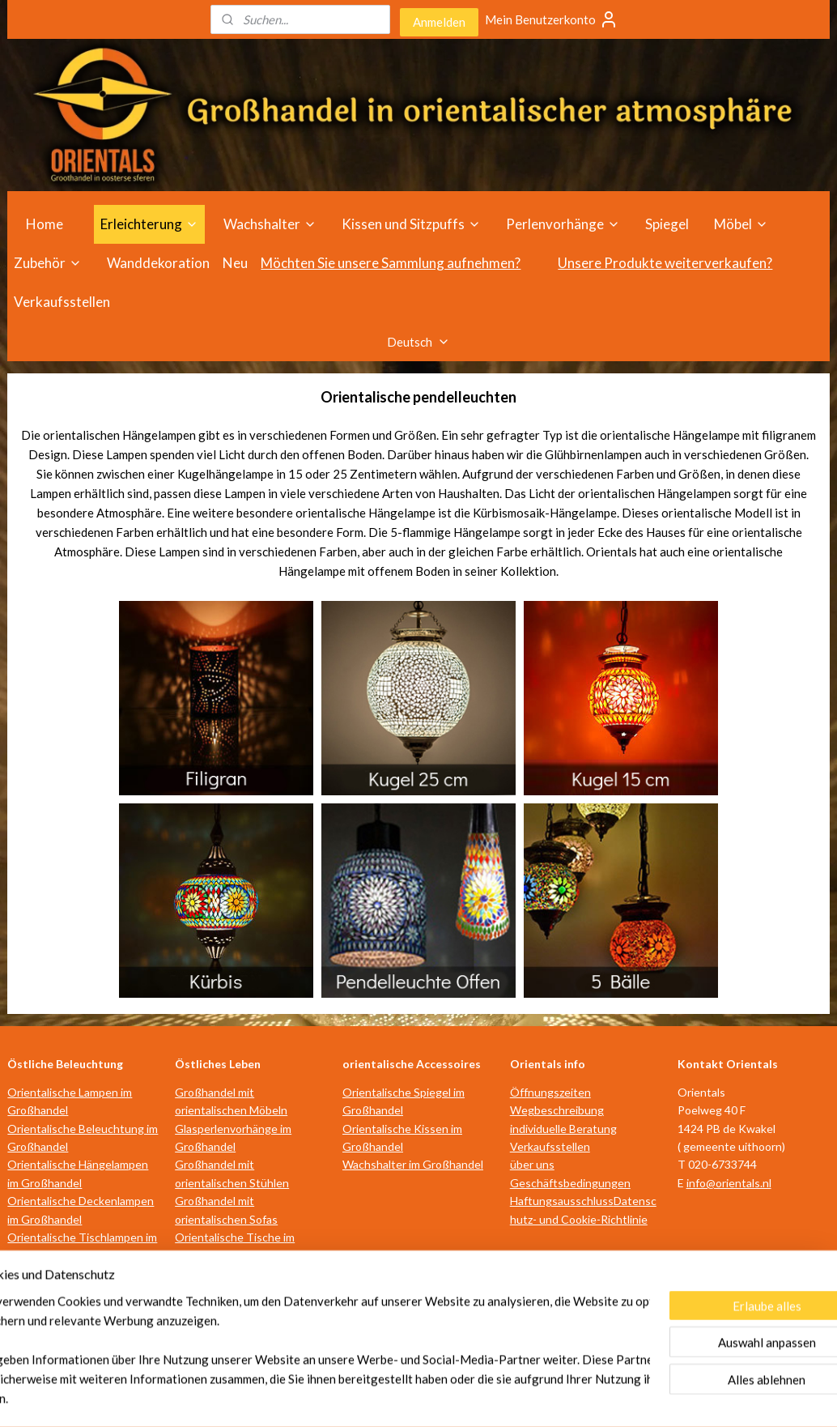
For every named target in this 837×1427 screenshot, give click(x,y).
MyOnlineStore (570, 1397)
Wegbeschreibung (557, 1110)
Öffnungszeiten (550, 1092)
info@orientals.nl (728, 1183)
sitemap (351, 1397)
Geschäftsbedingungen (570, 1183)
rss (380, 1397)
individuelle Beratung (563, 1128)
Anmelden (439, 22)
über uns (532, 1164)
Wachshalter (270, 223)
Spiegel (667, 223)
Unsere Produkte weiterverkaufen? (665, 262)
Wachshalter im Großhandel (412, 1164)
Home (44, 223)
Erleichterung (149, 223)
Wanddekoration (158, 262)
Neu (235, 262)
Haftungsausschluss (562, 1201)
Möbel (741, 223)
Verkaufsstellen (62, 301)
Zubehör (48, 262)
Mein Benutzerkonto (551, 19)
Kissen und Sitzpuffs (411, 223)
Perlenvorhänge (563, 223)
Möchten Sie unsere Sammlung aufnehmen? (390, 262)
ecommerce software (437, 1397)
